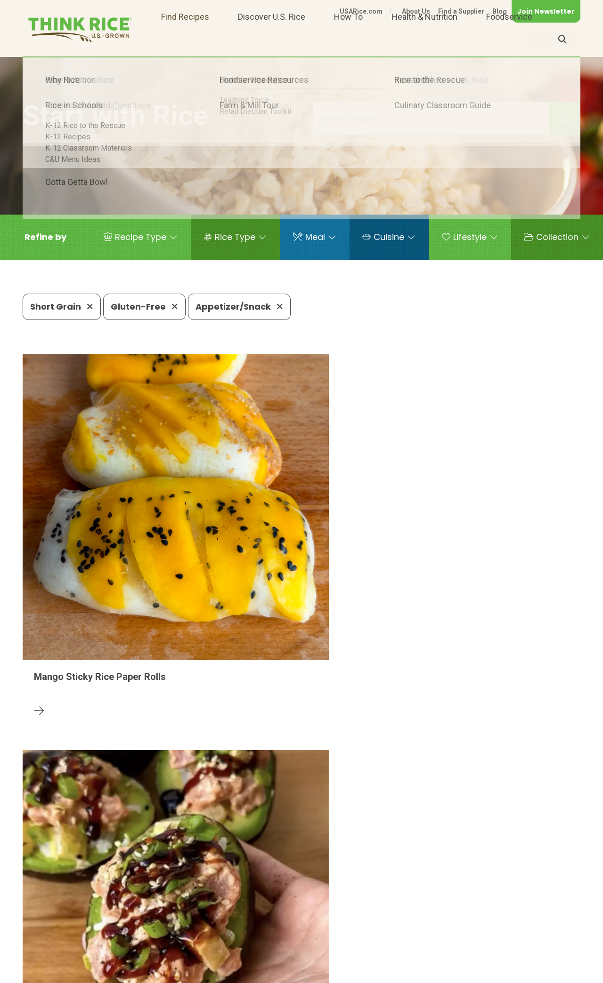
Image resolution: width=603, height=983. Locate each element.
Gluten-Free (144, 306)
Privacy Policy (456, 972)
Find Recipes (185, 39)
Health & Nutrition (424, 39)
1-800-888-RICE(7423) (251, 943)
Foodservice (509, 39)
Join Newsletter (546, 11)
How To (348, 39)
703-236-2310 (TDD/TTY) (359, 943)
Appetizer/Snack (239, 306)
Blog (499, 11)
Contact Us (403, 972)
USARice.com (361, 11)
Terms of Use (554, 972)
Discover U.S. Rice (271, 39)
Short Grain (61, 306)
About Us (416, 11)
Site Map (506, 972)
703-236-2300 (163, 943)
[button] (45, 237)
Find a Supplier (461, 11)
